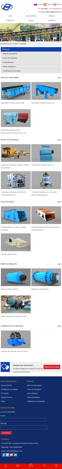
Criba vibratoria (8, 62)
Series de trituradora (10, 58)
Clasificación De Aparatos (12, 71)
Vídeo (3, 401)
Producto (51, 16)
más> (59, 77)
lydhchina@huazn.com (53, 12)
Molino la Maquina (9, 66)
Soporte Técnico (6, 397)
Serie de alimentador (10, 54)
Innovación (5, 393)
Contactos (51, 20)
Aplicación (10, 20)
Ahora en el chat (52, 367)
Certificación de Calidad (9, 389)
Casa (10, 16)
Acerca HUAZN (31, 16)
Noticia (31, 20)
